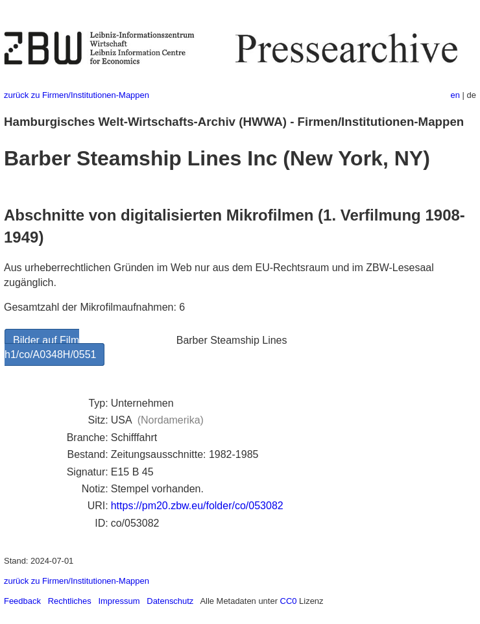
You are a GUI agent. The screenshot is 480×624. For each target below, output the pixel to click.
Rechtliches (69, 601)
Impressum (118, 601)
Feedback (22, 601)
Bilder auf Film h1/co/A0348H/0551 (50, 347)
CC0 (288, 601)
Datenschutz (170, 601)
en (455, 95)
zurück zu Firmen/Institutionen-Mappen (76, 95)
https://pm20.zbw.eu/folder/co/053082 (197, 505)
